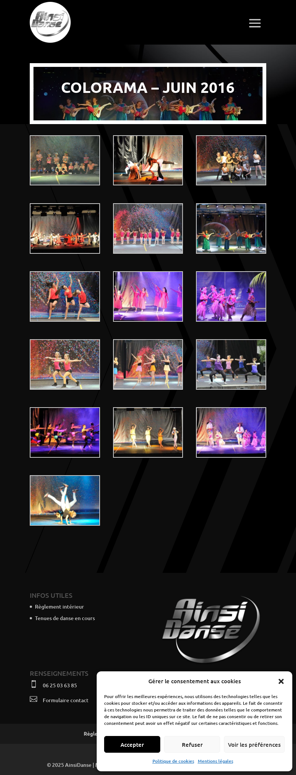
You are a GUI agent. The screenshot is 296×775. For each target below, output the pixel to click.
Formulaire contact (66, 700)
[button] (281, 681)
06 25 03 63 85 (60, 685)
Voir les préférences (254, 744)
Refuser (192, 744)
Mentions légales (215, 761)
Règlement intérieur (59, 606)
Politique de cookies (173, 761)
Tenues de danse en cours (65, 618)
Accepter (132, 744)
